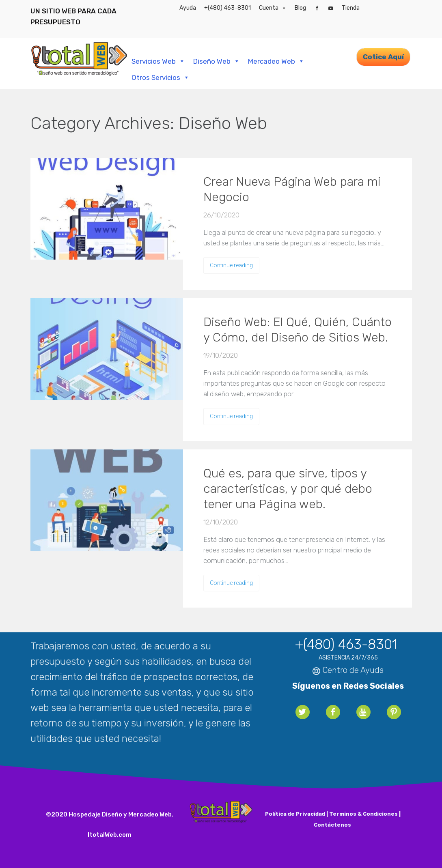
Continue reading (231, 265)
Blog (300, 7)
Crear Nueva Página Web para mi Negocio (292, 189)
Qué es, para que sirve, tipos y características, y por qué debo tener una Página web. (287, 488)
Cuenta (273, 8)
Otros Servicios (161, 77)
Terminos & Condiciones (363, 814)
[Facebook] (317, 8)
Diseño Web (216, 61)
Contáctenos (332, 825)
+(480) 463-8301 (227, 7)
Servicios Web (158, 61)
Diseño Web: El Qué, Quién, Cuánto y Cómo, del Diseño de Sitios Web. (297, 330)
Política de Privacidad (295, 814)
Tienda (351, 7)
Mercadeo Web (276, 61)
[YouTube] (331, 8)
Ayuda (187, 7)
